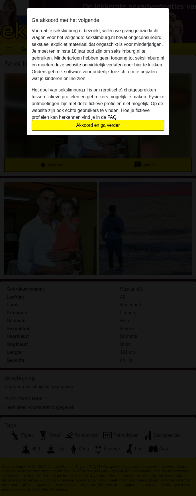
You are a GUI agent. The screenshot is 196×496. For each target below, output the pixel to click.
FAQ (112, 117)
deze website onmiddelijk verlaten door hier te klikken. (108, 64)
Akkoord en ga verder (98, 125)
